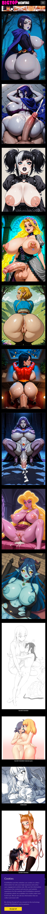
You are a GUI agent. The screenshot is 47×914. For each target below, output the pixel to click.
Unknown (23, 805)
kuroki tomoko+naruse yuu (23, 761)
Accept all (13, 909)
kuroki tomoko (23, 710)
